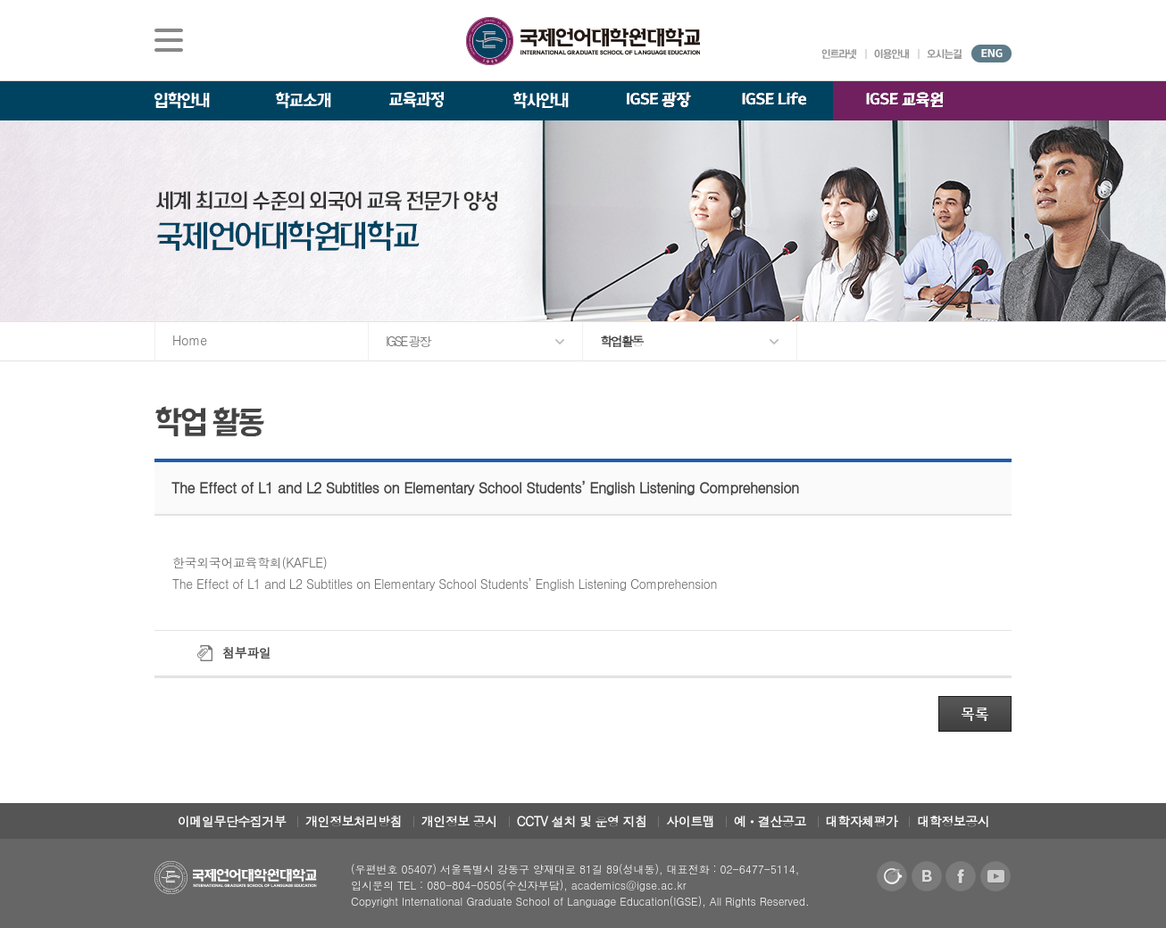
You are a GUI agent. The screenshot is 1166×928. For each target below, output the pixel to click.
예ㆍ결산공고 (770, 821)
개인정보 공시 (459, 821)
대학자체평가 (862, 821)
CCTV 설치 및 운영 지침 (582, 821)
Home (189, 340)
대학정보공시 (953, 821)
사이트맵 (690, 821)
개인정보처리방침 (353, 821)
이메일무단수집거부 (232, 821)
